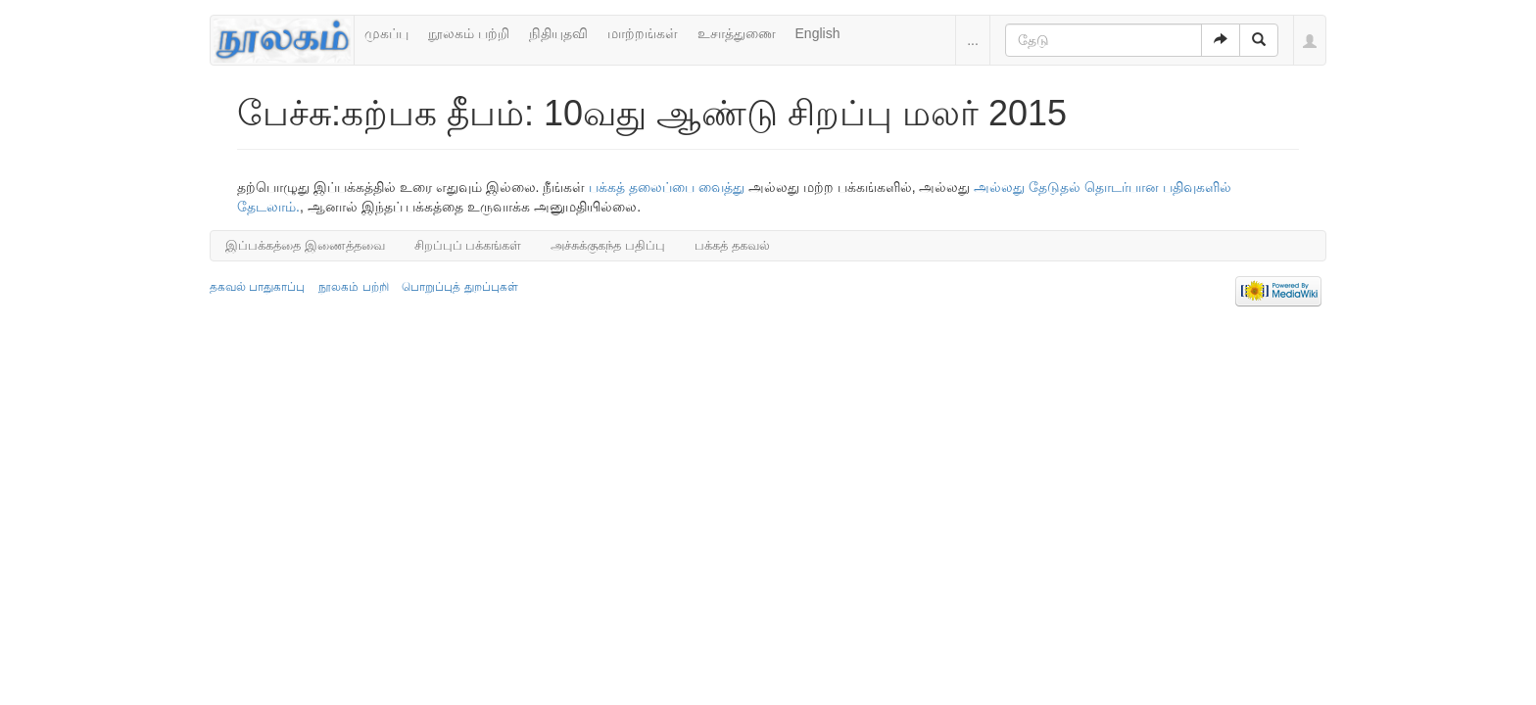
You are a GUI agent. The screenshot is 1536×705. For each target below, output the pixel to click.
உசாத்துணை (736, 33)
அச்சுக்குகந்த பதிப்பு (608, 245)
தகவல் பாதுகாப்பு (257, 287)
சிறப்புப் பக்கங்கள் (468, 245)
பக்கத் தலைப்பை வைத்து (666, 187)
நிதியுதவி (558, 33)
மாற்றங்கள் (642, 33)
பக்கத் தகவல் (732, 245)
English (817, 33)
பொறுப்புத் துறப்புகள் (459, 287)
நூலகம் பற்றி (468, 33)
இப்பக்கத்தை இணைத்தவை (305, 245)
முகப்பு (386, 33)
